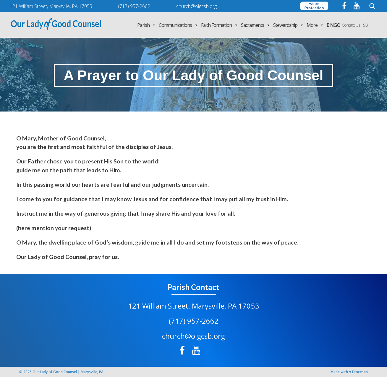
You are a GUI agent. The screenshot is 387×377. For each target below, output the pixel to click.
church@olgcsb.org (193, 336)
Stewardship (288, 25)
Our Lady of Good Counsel (55, 371)
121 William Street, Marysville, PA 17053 (193, 306)
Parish (146, 25)
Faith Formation (219, 25)
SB (365, 25)
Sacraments (255, 25)
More (315, 25)
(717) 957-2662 (193, 321)
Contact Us (351, 25)
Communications (178, 25)
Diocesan (360, 371)
